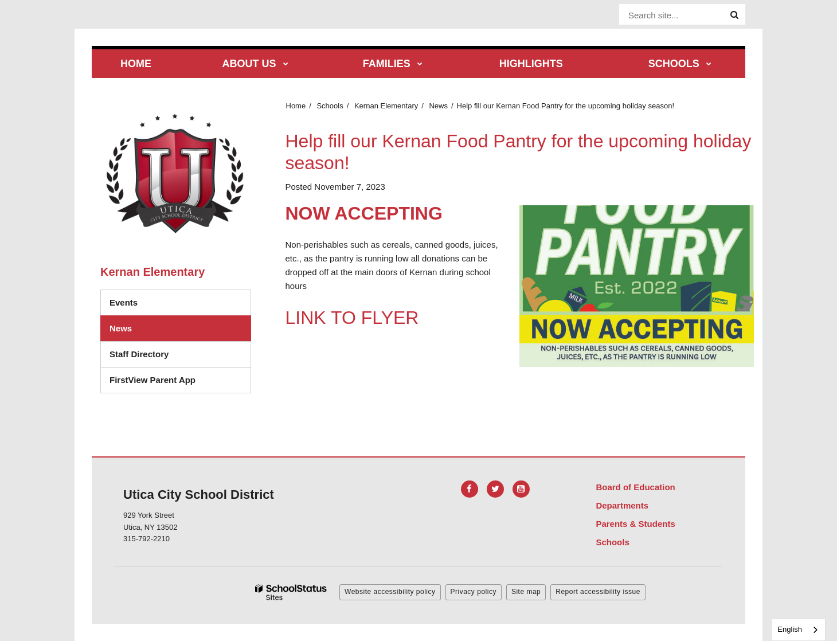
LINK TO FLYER (352, 317)
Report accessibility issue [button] (598, 592)
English (789, 629)
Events (123, 302)
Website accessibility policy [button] (390, 592)
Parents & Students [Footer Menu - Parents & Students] (635, 524)
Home (296, 105)
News (438, 105)
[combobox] (798, 630)
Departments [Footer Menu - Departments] (622, 505)
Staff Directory (139, 354)
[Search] (734, 15)
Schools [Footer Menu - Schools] (612, 542)
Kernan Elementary (386, 105)
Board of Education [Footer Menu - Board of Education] (635, 487)
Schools (329, 105)
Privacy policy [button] (473, 592)
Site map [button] (526, 592)
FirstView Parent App (152, 380)
